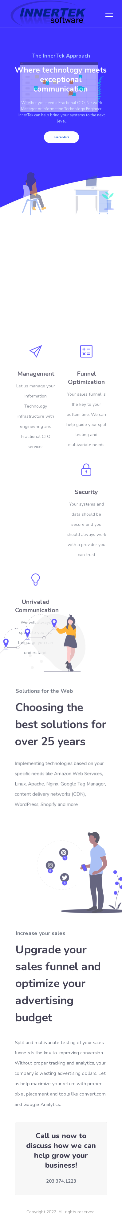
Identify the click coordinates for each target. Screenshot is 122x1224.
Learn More (61, 137)
